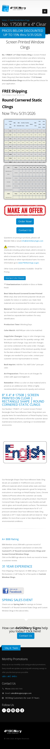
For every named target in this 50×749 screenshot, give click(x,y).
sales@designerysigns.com (21, 693)
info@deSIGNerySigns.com (32, 241)
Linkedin (9, 710)
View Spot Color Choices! (14, 278)
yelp (18, 710)
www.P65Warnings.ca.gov (28, 263)
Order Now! (25, 221)
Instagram (13, 710)
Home (4, 20)
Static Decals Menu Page (19, 20)
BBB (22, 710)
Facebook (4, 710)
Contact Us (25, 230)
